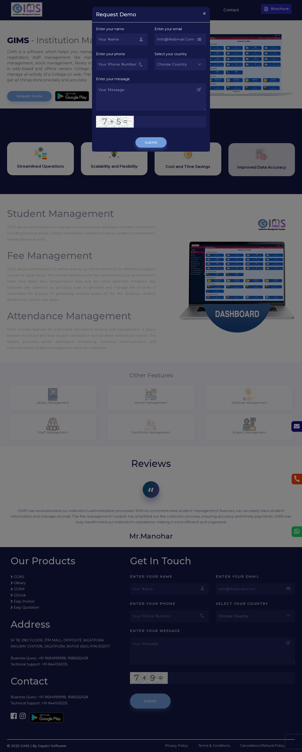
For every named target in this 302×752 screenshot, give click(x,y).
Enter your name (110, 29)
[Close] (204, 13)
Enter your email (168, 29)
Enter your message (113, 79)
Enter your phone (110, 54)
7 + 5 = (115, 121)
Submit (151, 142)
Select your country (171, 54)
